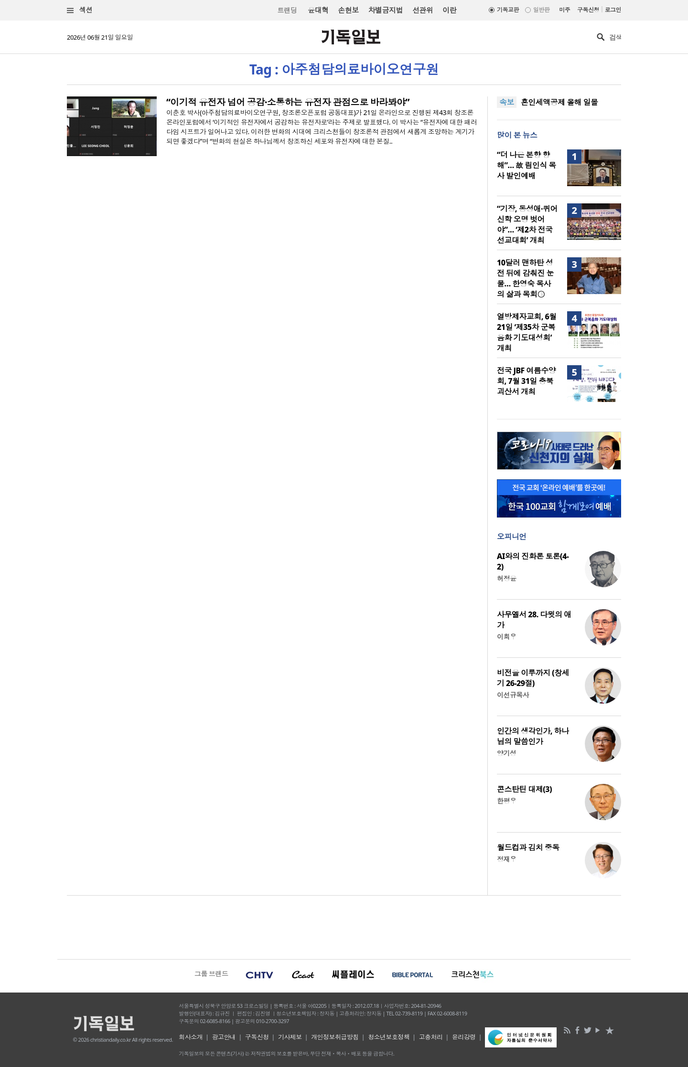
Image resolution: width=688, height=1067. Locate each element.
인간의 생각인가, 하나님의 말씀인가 (533, 736)
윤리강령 (464, 1037)
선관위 (422, 10)
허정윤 (506, 578)
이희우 (506, 636)
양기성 (506, 753)
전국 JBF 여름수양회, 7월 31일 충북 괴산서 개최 (526, 381)
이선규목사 (513, 694)
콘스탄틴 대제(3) (524, 789)
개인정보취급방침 (335, 1037)
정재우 (506, 859)
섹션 (80, 10)
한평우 (506, 800)
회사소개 (191, 1037)
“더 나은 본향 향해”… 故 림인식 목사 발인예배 (526, 165)
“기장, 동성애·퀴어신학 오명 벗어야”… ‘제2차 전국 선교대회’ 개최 (527, 224)
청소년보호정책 (388, 1037)
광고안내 (224, 1037)
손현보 (348, 10)
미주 (564, 10)
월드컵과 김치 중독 (528, 847)
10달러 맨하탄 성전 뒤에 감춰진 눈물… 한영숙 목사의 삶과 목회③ (525, 278)
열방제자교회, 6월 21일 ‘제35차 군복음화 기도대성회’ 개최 (527, 332)
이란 (449, 10)
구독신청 (588, 10)
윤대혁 (318, 10)
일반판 (541, 10)
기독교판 (508, 10)
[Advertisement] (344, 926)
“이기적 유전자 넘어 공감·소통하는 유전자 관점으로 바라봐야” (287, 102)
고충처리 (431, 1037)
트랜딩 (287, 10)
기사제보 (290, 1037)
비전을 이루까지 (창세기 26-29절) (533, 677)
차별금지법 (385, 10)
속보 (506, 102)
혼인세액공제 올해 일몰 (559, 102)
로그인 (613, 10)
